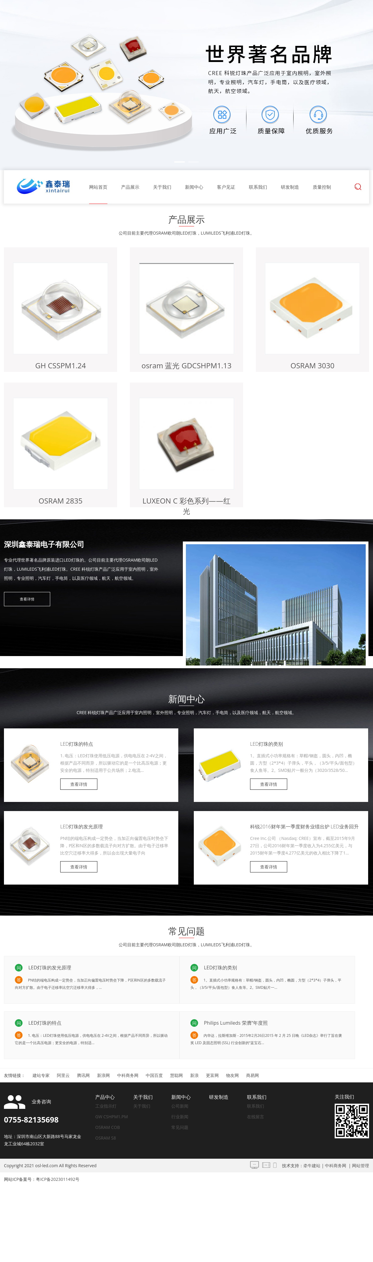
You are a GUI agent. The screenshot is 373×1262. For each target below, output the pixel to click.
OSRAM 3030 (313, 365)
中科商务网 (127, 1075)
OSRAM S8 (105, 1138)
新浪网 (103, 1075)
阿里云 (63, 1075)
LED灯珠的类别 (266, 744)
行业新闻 (179, 1116)
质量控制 (322, 187)
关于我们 (162, 187)
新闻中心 (194, 187)
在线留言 (255, 1116)
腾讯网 (83, 1075)
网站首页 (98, 187)
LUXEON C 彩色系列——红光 (186, 506)
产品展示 (130, 187)
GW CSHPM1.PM (111, 1116)
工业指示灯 (106, 1106)
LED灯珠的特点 (76, 744)
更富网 (212, 1075)
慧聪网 (176, 1075)
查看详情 (27, 599)
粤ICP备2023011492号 (57, 1179)
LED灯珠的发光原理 (81, 826)
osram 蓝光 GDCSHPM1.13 (186, 365)
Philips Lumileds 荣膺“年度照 (235, 1023)
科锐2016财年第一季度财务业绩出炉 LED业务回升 (304, 826)
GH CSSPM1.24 (60, 365)
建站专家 (41, 1075)
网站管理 (360, 1165)
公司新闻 (179, 1106)
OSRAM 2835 (61, 501)
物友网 (232, 1075)
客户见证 (226, 187)
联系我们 (258, 187)
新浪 (194, 1075)
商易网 (252, 1075)
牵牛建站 (311, 1165)
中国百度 (154, 1075)
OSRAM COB (107, 1127)
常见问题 (179, 1127)
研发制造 (290, 187)
